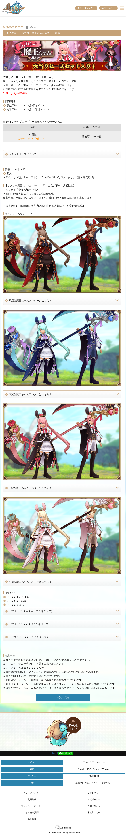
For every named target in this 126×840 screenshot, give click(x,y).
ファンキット (93, 793)
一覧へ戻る (63, 697)
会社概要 (32, 819)
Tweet (55, 753)
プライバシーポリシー (32, 806)
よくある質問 (32, 812)
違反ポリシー (93, 799)
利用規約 (32, 799)
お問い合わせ (93, 806)
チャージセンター (86, 8)
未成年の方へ (93, 812)
